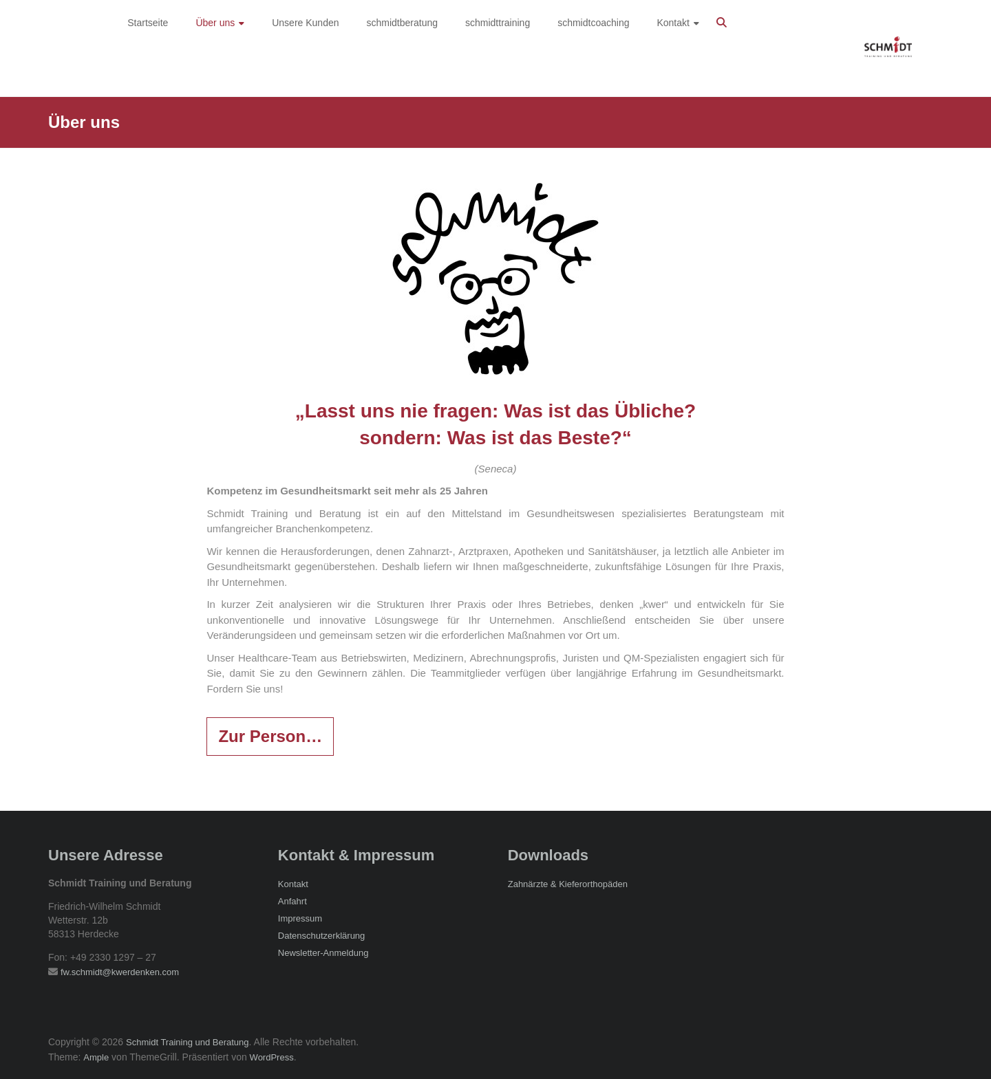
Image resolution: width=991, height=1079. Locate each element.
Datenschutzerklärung (321, 935)
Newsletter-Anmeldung (323, 953)
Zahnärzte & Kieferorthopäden (568, 884)
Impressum (300, 918)
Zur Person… (270, 736)
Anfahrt (292, 901)
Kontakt (293, 884)
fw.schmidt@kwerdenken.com (120, 972)
